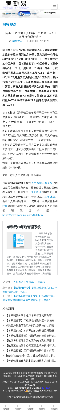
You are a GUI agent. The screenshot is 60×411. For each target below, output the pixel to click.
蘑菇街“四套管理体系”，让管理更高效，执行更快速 (32, 355)
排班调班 (36, 192)
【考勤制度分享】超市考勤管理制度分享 (29, 315)
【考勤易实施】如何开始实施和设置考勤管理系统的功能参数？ (32, 330)
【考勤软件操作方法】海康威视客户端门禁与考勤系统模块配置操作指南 (32, 360)
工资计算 (49, 196)
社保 (5, 205)
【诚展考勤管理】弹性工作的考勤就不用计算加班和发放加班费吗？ (32, 340)
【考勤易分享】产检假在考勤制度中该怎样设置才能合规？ (32, 320)
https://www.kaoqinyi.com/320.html (22, 215)
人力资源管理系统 (41, 183)
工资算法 (40, 281)
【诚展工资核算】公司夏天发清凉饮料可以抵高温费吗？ (32, 345)
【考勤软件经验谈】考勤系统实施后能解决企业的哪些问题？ (32, 335)
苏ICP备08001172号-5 (14, 390)
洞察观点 (17, 41)
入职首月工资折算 (23, 281)
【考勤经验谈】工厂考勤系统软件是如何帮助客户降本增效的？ (32, 350)
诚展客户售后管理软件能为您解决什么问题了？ (32, 325)
